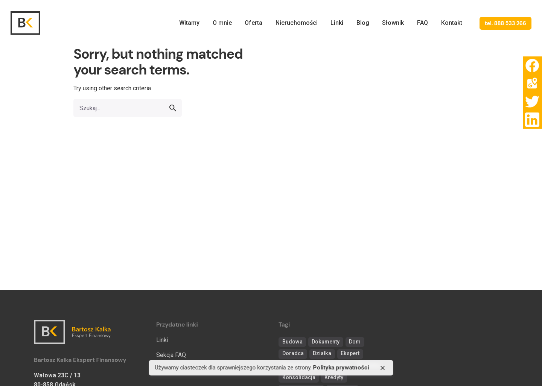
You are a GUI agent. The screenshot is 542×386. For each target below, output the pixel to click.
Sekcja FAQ (171, 355)
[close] (383, 368)
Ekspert (350, 353)
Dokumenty (326, 342)
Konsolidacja (298, 377)
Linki (162, 339)
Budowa (292, 342)
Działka (322, 353)
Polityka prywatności (341, 368)
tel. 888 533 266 (505, 23)
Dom (355, 342)
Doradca (293, 353)
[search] (173, 108)
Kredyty (333, 377)
